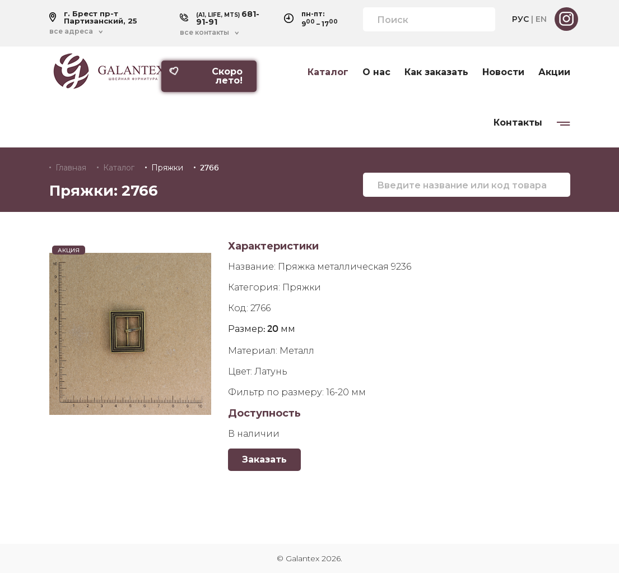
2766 (209, 168)
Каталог (328, 72)
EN (541, 19)
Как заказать (436, 72)
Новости (503, 72)
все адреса (71, 31)
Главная (70, 168)
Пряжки (167, 168)
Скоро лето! (205, 76)
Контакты (518, 122)
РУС (520, 19)
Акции (554, 72)
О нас (376, 72)
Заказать (264, 459)
